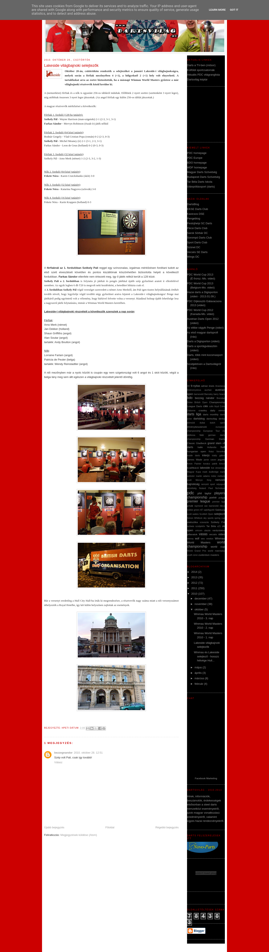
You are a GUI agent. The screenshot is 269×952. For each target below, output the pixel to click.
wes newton (207, 539)
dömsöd (191, 423)
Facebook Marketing (206, 778)
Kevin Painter (194, 464)
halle (200, 447)
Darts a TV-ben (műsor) (201, 65)
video (221, 534)
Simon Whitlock (194, 518)
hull (223, 447)
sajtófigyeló (209, 510)
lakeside (205, 467)
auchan (208, 390)
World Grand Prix (196, 551)
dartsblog (198, 418)
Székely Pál (218, 522)
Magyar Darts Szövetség (202, 172)
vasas (203, 534)
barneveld (199, 394)
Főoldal (109, 827)
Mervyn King (203, 480)
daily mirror (217, 410)
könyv (222, 464)
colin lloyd (214, 406)
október (199, 609)
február (199, 683)
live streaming (218, 468)
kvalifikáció (193, 467)
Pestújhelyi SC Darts (199, 223)
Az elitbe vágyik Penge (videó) (205, 327)
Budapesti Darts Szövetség (203, 176)
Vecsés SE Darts (197, 252)
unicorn (198, 530)
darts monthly (211, 414)
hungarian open (196, 451)
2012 (194, 582)
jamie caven (210, 460)
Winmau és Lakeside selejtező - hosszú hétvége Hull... (206, 656)
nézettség (191, 488)
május (199, 667)
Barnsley (208, 394)
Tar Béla (211, 526)
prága (222, 497)
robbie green (193, 510)
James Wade (194, 459)
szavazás (204, 522)
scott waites (193, 514)
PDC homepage (197, 153)
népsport (220, 484)
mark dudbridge (210, 472)
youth (189, 555)
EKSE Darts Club (197, 209)
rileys (222, 506)
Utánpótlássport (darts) (201, 186)
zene (195, 555)
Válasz (58, 762)
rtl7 (201, 510)
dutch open (217, 423)
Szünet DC (193, 247)
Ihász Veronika (217, 451)
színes (190, 526)
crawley (203, 410)
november (201, 604)
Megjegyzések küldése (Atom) (78, 835)
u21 (219, 526)
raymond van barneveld (206, 506)
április (199, 672)
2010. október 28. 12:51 (88, 752)
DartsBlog (193, 204)
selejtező (219, 513)
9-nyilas (195, 385)
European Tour (211, 431)
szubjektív (200, 526)
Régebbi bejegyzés (167, 827)
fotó (202, 435)
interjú (206, 455)
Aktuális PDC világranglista (203, 74)
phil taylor (204, 493)
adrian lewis (207, 385)
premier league (198, 501)
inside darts (193, 455)
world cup (218, 546)
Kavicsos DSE (195, 213)
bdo (190, 398)
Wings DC (193, 256)
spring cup (219, 518)
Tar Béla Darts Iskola (199, 181)
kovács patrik (210, 464)
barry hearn (219, 394)
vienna (190, 539)
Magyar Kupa (194, 472)
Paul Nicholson (216, 488)
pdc (190, 492)
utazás (207, 530)
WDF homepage (197, 167)
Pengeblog (193, 218)
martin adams (203, 476)
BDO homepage (197, 162)
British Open (200, 402)
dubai (202, 423)
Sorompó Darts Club (199, 237)
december (201, 598)
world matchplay (216, 551)
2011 (194, 588)
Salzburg (220, 509)
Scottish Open (206, 514)
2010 (194, 593)
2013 (194, 577)
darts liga (194, 414)
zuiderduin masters (208, 554)
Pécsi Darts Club (197, 228)
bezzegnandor (63, 752)
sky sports (208, 518)
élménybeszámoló (197, 426)
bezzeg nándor (204, 398)
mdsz (213, 476)
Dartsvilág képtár (197, 79)
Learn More (217, 9)
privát (190, 505)
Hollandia (211, 447)
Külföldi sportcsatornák (201, 70)
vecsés (213, 534)
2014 (194, 571)
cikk (205, 406)
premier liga (218, 502)
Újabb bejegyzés (54, 827)
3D (188, 386)
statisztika (192, 522)
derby (222, 418)
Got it (234, 9)
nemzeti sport (208, 484)
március (200, 678)
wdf (197, 538)
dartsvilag (212, 418)
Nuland (202, 488)
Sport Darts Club (197, 242)
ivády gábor (218, 455)
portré (213, 497)
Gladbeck (201, 443)
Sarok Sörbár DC (197, 233)
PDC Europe (194, 157)
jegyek (221, 459)
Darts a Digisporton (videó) (203, 341)
